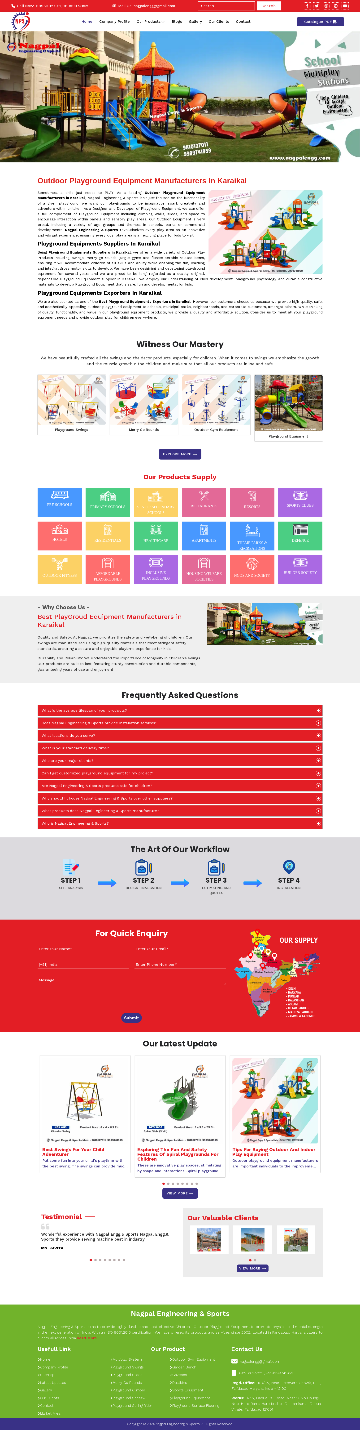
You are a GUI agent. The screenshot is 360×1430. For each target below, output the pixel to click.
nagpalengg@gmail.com (154, 6)
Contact (243, 21)
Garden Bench (183, 1367)
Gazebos (178, 1375)
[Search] (226, 5)
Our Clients (219, 21)
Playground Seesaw (127, 1398)
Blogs (177, 21)
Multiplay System (126, 1359)
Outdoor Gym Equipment (216, 430)
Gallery (195, 21)
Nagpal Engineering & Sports (180, 1313)
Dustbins (178, 1383)
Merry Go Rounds (144, 430)
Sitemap (46, 1375)
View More (180, 1193)
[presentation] (66, 998)
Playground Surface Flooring (194, 1405)
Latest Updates (52, 1383)
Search (269, 6)
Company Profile (114, 21)
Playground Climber (127, 1390)
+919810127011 (48, 6)
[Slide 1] (167, 156)
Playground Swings (71, 430)
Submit (131, 1017)
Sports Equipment (186, 1390)
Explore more (180, 454)
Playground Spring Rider (131, 1405)
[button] (163, 1184)
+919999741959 (76, 6)
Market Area (49, 1413)
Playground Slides (126, 1375)
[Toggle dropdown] (163, 21)
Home (86, 21)
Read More (87, 1338)
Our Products (151, 21)
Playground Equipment (288, 436)
